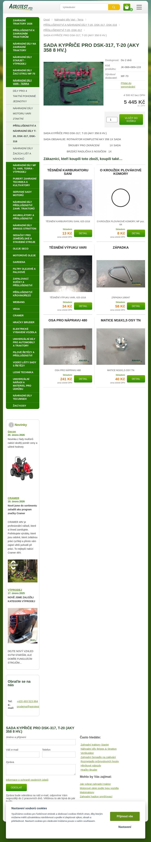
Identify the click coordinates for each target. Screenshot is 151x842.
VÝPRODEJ (15, 589)
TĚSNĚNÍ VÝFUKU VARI (68, 247)
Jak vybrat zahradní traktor (95, 783)
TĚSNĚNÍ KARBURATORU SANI (67, 172)
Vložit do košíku (131, 119)
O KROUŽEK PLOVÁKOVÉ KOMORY (121, 172)
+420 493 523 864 (27, 701)
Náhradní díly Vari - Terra (68, 19)
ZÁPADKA (121, 247)
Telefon (46, 749)
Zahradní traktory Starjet (95, 744)
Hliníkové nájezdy (91, 765)
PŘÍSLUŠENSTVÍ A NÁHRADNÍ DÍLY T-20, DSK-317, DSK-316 (80, 24)
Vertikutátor (87, 752)
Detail (83, 233)
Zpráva (10, 762)
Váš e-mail (12, 749)
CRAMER (13, 498)
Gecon (12, 431)
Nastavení (124, 827)
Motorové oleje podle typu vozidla (99, 788)
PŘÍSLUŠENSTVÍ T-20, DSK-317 (63, 30)
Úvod (47, 19)
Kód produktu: (110, 67)
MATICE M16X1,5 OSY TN (121, 320)
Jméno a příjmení (16, 737)
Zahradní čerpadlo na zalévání (98, 757)
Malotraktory (87, 792)
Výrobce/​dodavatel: (111, 76)
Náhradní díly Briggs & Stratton (99, 748)
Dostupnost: (112, 60)
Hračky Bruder (89, 769)
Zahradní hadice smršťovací (96, 796)
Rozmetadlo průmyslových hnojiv (100, 761)
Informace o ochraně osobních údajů (27, 779)
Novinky (21, 425)
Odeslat (16, 787)
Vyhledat (114, 7)
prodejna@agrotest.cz (29, 706)
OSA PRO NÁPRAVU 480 (68, 320)
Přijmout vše (125, 816)
